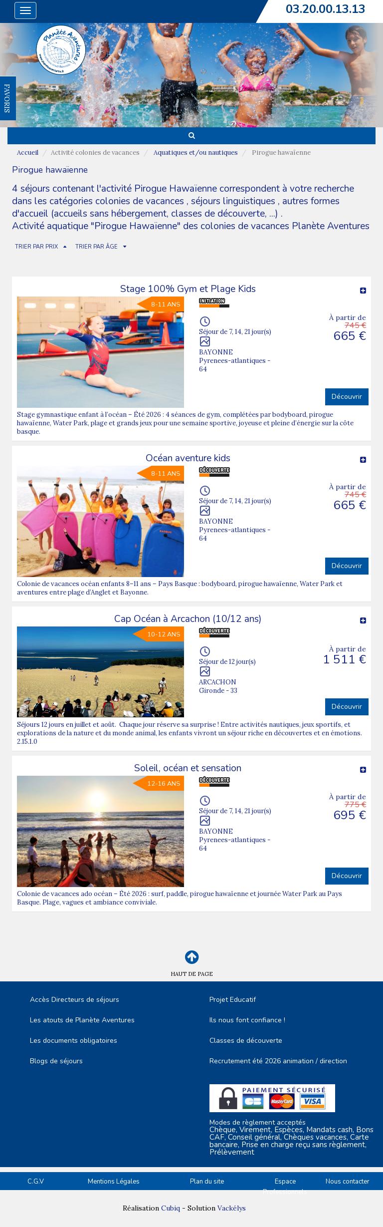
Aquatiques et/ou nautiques (196, 152)
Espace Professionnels (285, 1187)
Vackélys (231, 1208)
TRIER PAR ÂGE (96, 247)
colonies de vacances (141, 201)
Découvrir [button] (347, 396)
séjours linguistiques (233, 201)
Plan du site (207, 1181)
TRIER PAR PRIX (36, 247)
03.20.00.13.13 (326, 9)
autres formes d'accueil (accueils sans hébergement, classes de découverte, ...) (176, 207)
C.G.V (35, 1181)
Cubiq (170, 1208)
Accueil (27, 152)
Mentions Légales (114, 1181)
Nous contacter (348, 1181)
